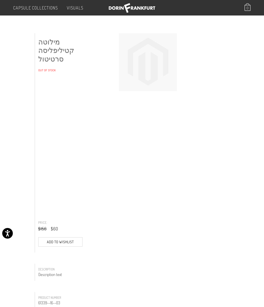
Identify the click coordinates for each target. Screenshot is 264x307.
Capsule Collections (35, 8)
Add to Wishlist (60, 242)
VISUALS (75, 8)
